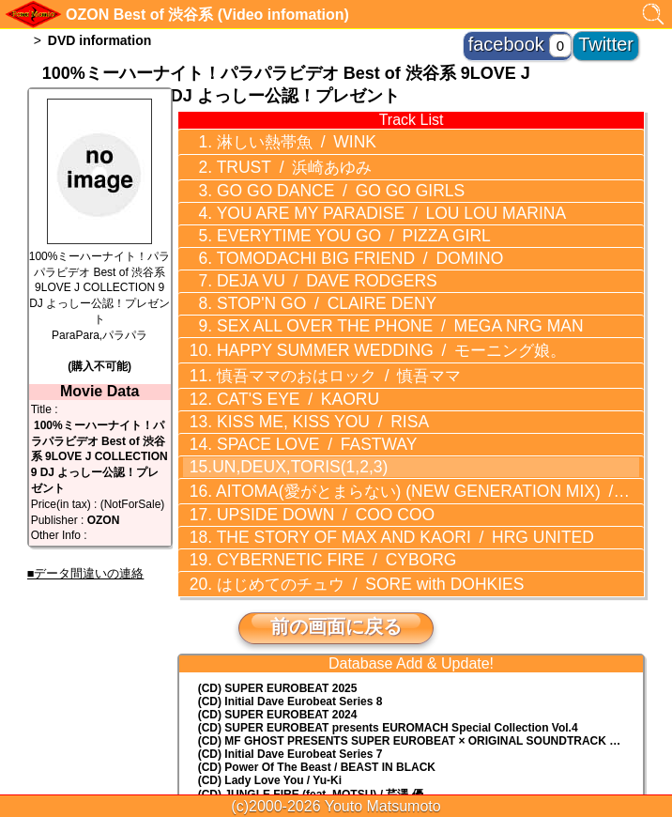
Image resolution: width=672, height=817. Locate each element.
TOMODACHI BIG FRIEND (322, 231)
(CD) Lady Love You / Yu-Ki (270, 680)
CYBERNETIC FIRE (304, 468)
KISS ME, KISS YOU (293, 359)
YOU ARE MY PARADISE (348, 195)
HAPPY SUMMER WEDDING (349, 302)
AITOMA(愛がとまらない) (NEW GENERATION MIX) (388, 413)
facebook (547, 37)
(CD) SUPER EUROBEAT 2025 (278, 588)
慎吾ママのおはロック (308, 322)
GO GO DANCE (307, 177)
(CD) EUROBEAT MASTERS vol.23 (289, 710)
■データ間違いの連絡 (86, 573)
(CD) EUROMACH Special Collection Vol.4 (388, 628)
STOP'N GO (296, 266)
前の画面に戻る (336, 526)
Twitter (617, 37)
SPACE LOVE (288, 377)
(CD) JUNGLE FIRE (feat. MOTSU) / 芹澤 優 (310, 694)
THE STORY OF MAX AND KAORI (359, 450)
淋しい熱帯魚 (273, 138)
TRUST (271, 157)
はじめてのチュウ (332, 486)
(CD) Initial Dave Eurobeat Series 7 (290, 654)
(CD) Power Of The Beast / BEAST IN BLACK (316, 667)
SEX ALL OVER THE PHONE (355, 284)
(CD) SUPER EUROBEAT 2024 (278, 615)
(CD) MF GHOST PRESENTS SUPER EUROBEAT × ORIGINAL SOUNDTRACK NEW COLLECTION (421, 641)
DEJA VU (296, 248)
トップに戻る (336, 751)
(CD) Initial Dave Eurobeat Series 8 (290, 602)
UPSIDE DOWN (295, 432)
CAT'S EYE (273, 341)
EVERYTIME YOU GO (318, 213)
